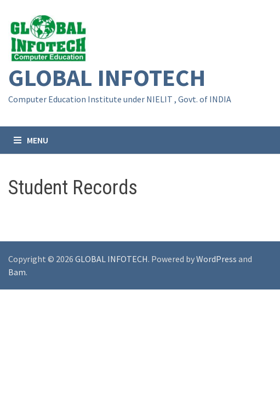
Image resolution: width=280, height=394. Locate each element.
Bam (17, 271)
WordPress (216, 258)
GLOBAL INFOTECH (106, 77)
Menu (31, 140)
